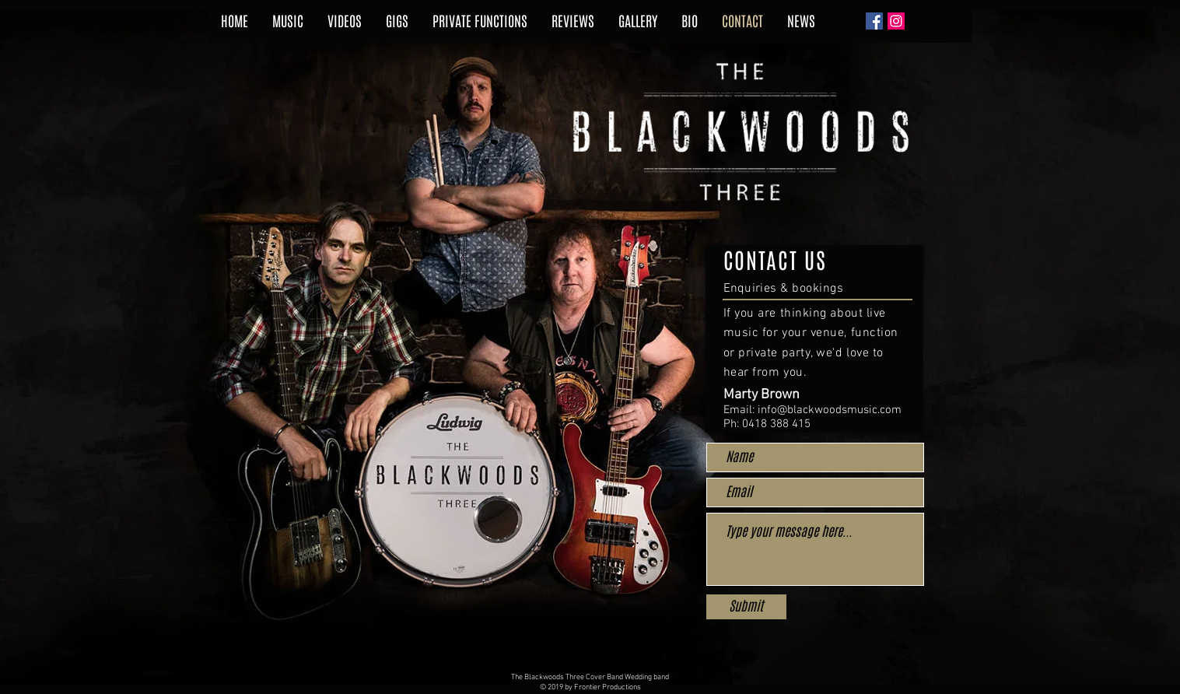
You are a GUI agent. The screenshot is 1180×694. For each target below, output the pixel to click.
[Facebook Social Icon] (874, 21)
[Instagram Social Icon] (896, 21)
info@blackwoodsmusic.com (830, 410)
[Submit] (746, 606)
